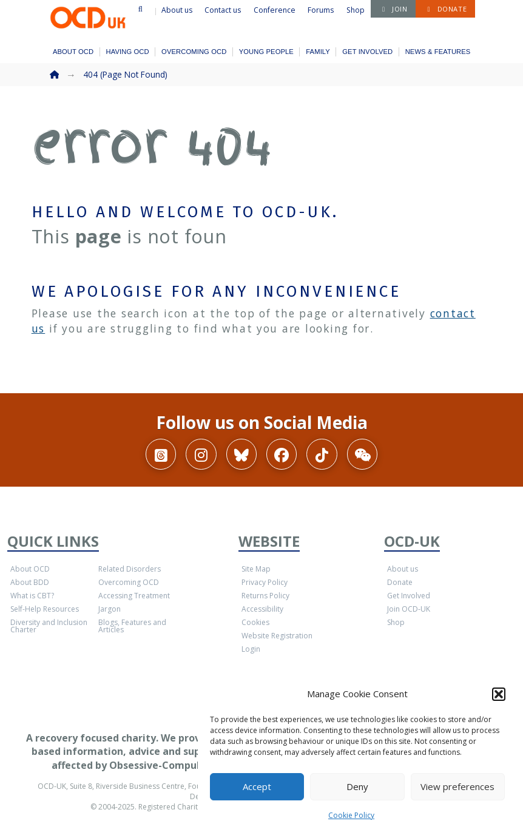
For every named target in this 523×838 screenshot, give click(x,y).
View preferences (457, 786)
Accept (257, 786)
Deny (357, 786)
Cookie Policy (351, 815)
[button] (499, 694)
